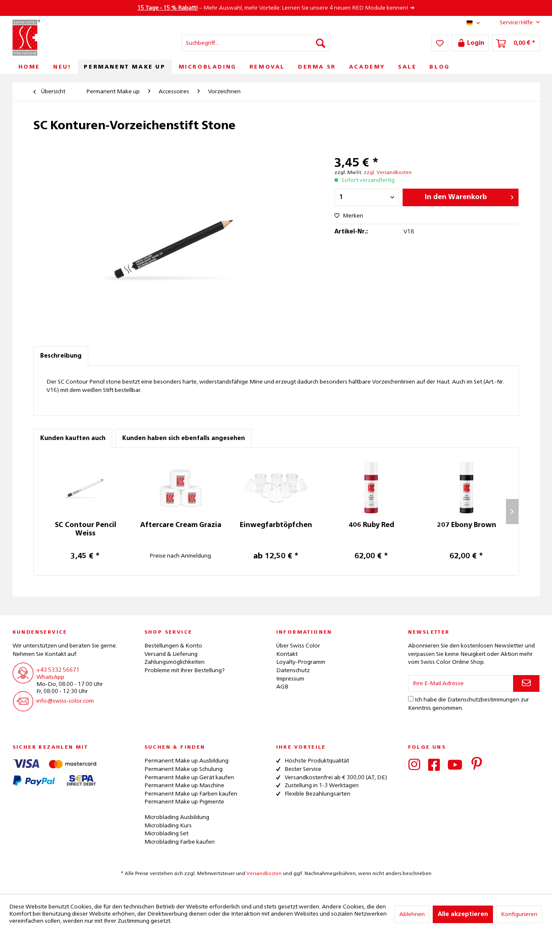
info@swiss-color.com (65, 701)
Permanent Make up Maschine (184, 785)
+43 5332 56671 (58, 670)
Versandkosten (264, 873)
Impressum (290, 679)
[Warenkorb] (516, 43)
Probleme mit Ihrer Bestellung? (184, 670)
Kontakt (287, 654)
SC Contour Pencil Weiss (85, 529)
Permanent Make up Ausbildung (186, 761)
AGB (282, 687)
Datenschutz (293, 670)
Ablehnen (412, 914)
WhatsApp (50, 677)
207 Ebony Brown (466, 525)
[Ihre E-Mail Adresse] (460, 683)
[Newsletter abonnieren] (526, 683)
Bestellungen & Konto (173, 646)
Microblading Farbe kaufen (179, 842)
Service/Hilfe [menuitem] (513, 22)
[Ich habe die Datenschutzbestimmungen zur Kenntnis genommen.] (410, 698)
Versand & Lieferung (171, 654)
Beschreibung (61, 356)
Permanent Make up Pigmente (184, 802)
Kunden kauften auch (72, 438)
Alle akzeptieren (463, 914)
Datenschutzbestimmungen (483, 700)
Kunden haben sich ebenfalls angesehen (183, 438)
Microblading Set (166, 834)
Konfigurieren (519, 914)
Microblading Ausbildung (176, 817)
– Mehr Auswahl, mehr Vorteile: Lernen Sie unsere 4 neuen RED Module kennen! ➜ (276, 8)
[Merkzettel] (439, 43)
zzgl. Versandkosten (388, 172)
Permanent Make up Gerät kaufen (189, 777)
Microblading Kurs (168, 826)
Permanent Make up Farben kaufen (190, 794)
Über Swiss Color (298, 646)
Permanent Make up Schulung (183, 769)
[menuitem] (255, 43)
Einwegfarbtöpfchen (276, 525)
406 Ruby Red (371, 525)
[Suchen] (320, 43)
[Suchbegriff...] (255, 43)
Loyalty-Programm (300, 662)
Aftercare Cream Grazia (180, 525)
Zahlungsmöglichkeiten (174, 662)
